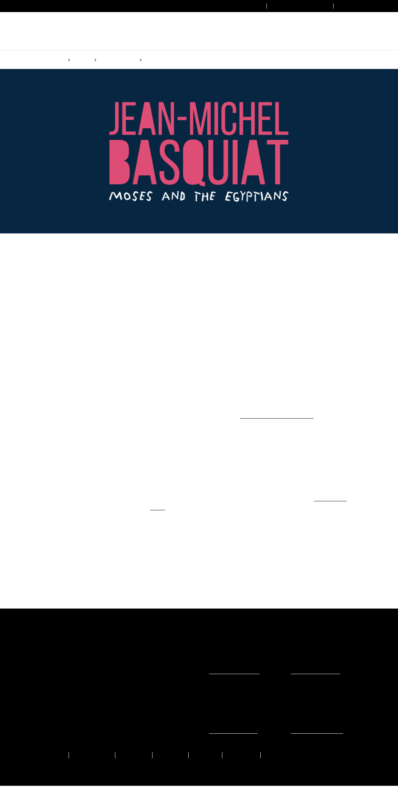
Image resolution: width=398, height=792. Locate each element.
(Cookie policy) (256, 422)
